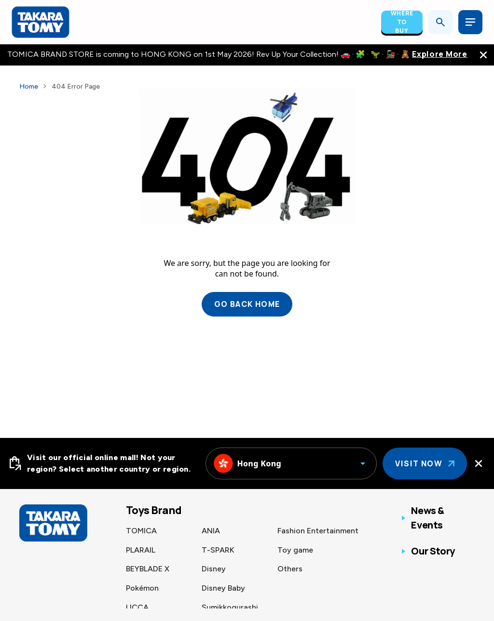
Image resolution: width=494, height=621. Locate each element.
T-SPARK (218, 550)
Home (28, 86)
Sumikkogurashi (230, 607)
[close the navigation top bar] (483, 55)
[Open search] (440, 22)
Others (289, 568)
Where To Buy (402, 22)
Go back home (247, 304)
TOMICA (141, 530)
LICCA (137, 607)
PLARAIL (140, 550)
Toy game (295, 550)
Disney (214, 568)
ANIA (211, 530)
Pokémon (142, 588)
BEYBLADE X (147, 568)
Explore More (439, 54)
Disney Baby (223, 588)
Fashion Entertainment (317, 530)
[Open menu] (470, 22)
